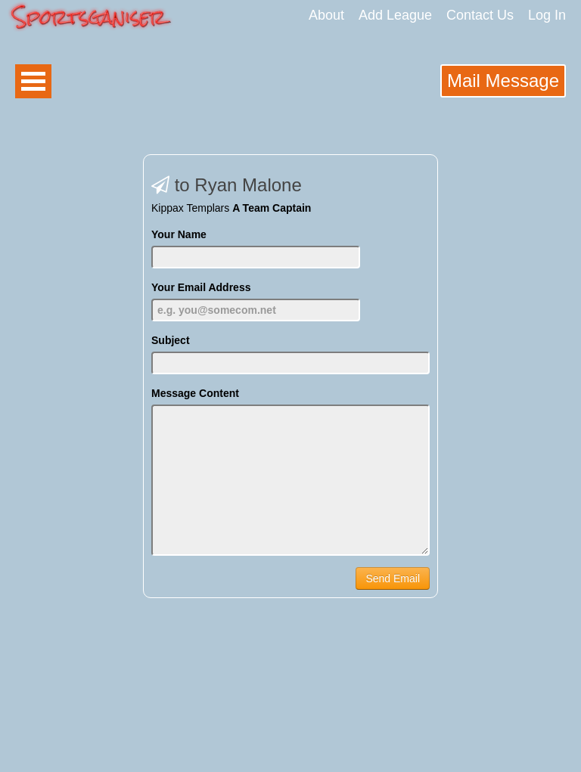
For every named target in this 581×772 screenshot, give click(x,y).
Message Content (195, 393)
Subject (170, 340)
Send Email (392, 578)
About (326, 15)
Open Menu (33, 81)
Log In (547, 15)
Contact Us (480, 15)
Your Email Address (200, 287)
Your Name (179, 234)
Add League (395, 15)
